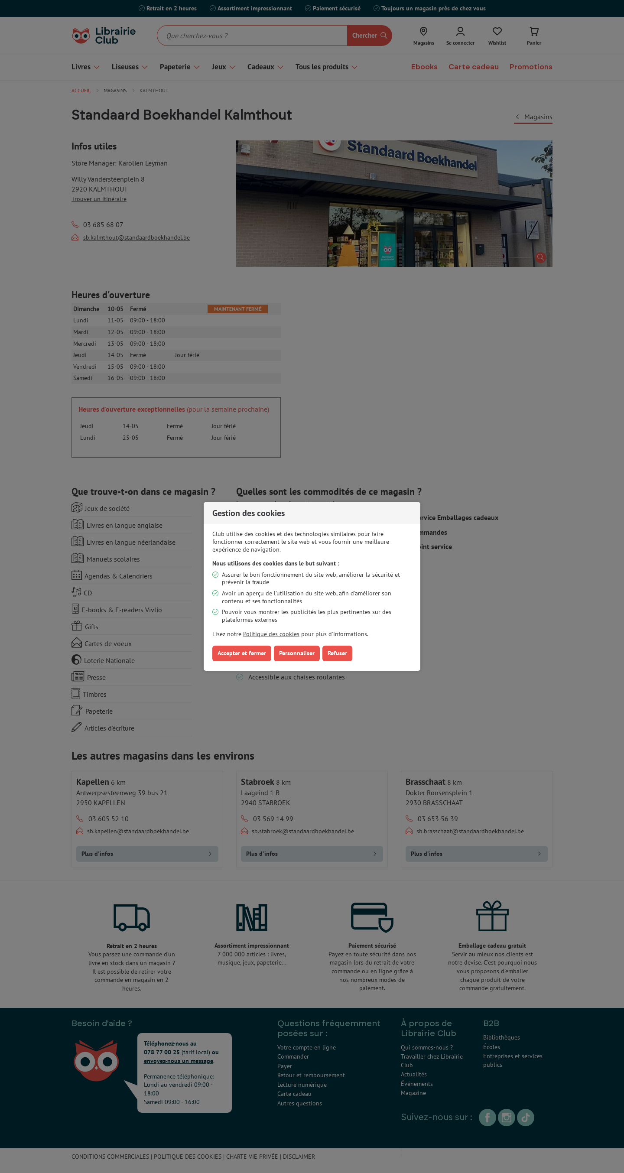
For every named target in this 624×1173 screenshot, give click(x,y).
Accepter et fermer (242, 653)
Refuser (337, 653)
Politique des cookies (271, 634)
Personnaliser (297, 653)
